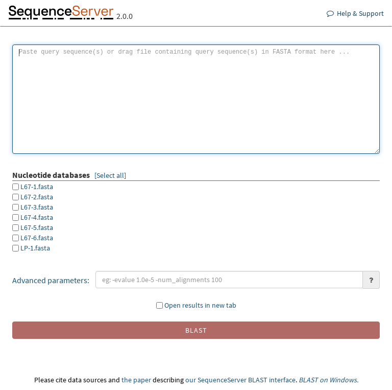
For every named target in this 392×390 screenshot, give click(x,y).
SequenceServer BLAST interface (247, 379)
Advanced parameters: (50, 280)
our (190, 379)
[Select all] (110, 175)
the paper (136, 379)
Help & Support (355, 13)
